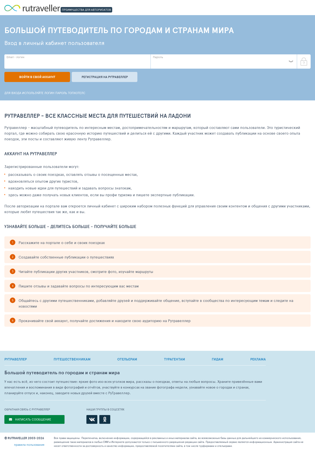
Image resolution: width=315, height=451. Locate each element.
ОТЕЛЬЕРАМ (127, 359)
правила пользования (29, 444)
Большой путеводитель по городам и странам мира (62, 372)
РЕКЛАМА (258, 359)
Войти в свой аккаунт (37, 77)
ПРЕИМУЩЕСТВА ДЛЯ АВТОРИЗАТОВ (86, 10)
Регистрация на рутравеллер (105, 77)
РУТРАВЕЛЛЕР (15, 359)
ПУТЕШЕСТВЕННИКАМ (72, 359)
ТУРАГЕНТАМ (174, 359)
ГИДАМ (217, 359)
